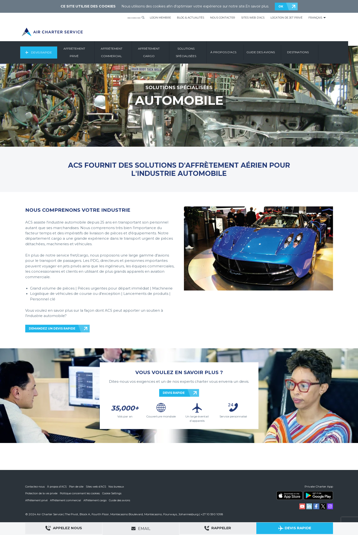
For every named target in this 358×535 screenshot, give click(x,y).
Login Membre (160, 17)
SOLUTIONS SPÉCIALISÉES (179, 87)
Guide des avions (120, 500)
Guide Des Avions (272, 52)
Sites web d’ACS (97, 486)
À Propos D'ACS (235, 52)
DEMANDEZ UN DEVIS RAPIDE (52, 328)
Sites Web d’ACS (252, 17)
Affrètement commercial (66, 500)
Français (315, 17)
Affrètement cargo (95, 500)
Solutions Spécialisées (197, 52)
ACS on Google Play (318, 495)
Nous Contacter (222, 17)
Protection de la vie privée (41, 493)
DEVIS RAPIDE (174, 393)
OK (280, 6)
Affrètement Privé (85, 52)
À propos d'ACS (57, 486)
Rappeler (217, 528)
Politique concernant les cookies (80, 493)
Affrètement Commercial (123, 52)
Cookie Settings (114, 493)
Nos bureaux (118, 486)
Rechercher (130, 17)
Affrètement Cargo (160, 52)
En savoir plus (256, 6)
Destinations (309, 52)
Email (140, 528)
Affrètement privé (36, 500)
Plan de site (76, 486)
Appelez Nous (63, 528)
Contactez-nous (35, 486)
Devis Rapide (51, 52)
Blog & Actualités (190, 17)
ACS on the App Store (289, 495)
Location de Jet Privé (286, 17)
